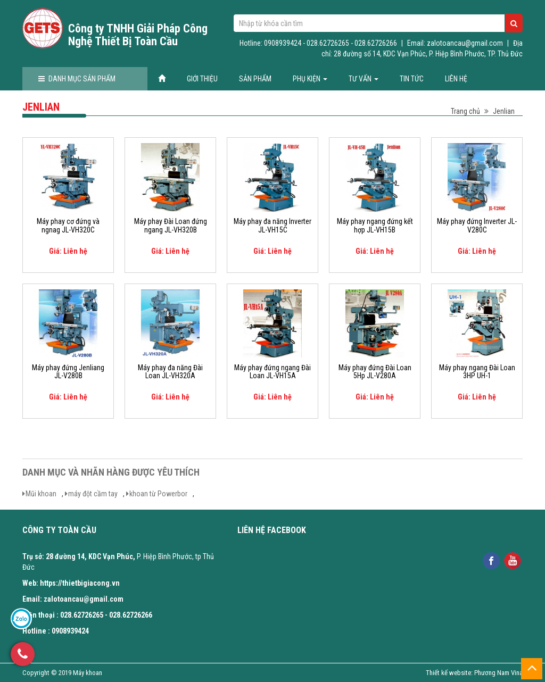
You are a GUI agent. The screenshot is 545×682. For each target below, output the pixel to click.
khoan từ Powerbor (158, 493)
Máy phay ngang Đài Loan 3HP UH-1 (477, 372)
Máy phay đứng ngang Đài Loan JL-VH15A (272, 372)
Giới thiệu (202, 78)
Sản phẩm (255, 78)
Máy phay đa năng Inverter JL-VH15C (272, 226)
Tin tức (412, 78)
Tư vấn (363, 78)
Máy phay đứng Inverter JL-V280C (477, 226)
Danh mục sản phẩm (76, 78)
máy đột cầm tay (93, 493)
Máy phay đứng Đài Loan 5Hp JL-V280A (374, 372)
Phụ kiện (310, 78)
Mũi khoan (41, 493)
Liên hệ (456, 78)
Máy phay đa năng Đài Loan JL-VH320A (170, 372)
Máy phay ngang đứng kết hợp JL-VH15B (375, 226)
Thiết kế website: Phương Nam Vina (474, 673)
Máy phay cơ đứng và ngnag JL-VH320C (68, 226)
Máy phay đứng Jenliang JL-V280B (68, 372)
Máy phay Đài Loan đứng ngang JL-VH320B (170, 226)
